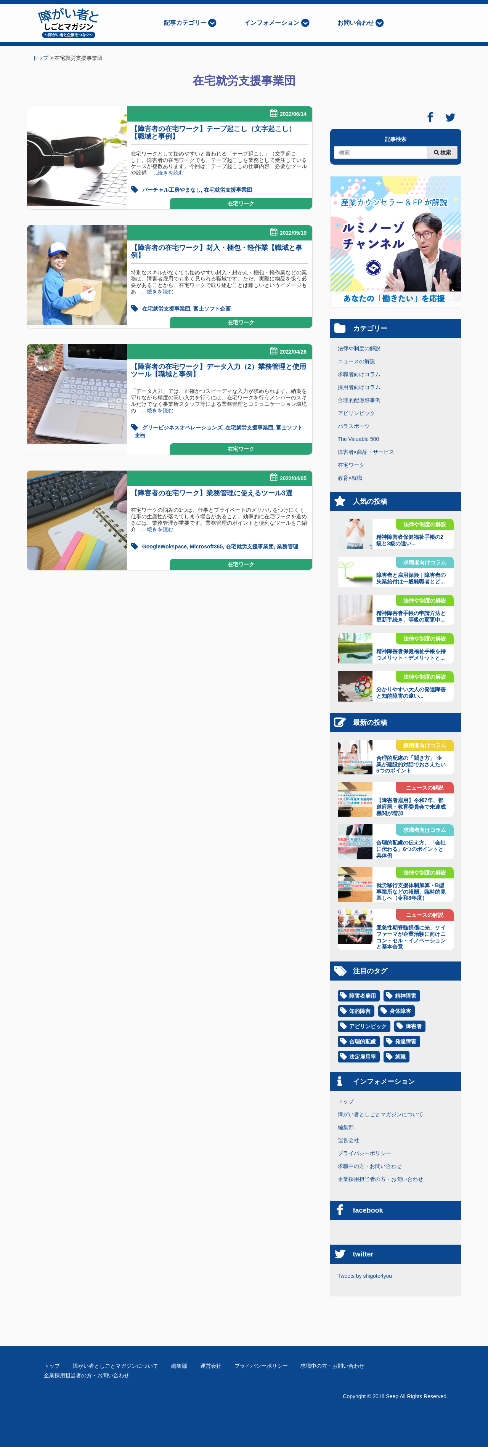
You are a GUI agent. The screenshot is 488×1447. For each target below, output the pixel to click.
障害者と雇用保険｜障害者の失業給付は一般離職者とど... (411, 578)
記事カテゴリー (185, 22)
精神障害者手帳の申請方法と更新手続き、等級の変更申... (411, 616)
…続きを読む (165, 173)
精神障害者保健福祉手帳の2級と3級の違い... (409, 540)
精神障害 (405, 996)
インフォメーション (271, 22)
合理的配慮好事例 (359, 400)
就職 (400, 1057)
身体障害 (400, 1011)
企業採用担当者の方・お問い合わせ (380, 1179)
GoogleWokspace (164, 546)
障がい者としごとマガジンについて (380, 1114)
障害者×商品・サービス (366, 452)
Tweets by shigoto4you (365, 1276)
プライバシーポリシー (364, 1153)
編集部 (346, 1127)
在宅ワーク (241, 203)
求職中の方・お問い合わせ (370, 1166)
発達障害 (405, 1041)
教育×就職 (350, 478)
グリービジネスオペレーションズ (182, 428)
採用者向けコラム (359, 387)
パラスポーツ (354, 426)
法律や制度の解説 (359, 348)
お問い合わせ (355, 22)
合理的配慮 (362, 1041)
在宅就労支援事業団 (228, 190)
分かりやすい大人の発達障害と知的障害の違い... (411, 692)
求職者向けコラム (359, 374)
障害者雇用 (362, 996)
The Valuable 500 (358, 439)
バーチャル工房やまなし (171, 190)
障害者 (414, 1026)
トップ (346, 1101)
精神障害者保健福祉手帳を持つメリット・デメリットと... (411, 654)
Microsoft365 (206, 546)
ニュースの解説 (356, 361)
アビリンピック (356, 413)
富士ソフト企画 (212, 309)
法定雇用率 (362, 1057)
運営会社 (348, 1140)
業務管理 (287, 546)
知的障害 (360, 1011)
